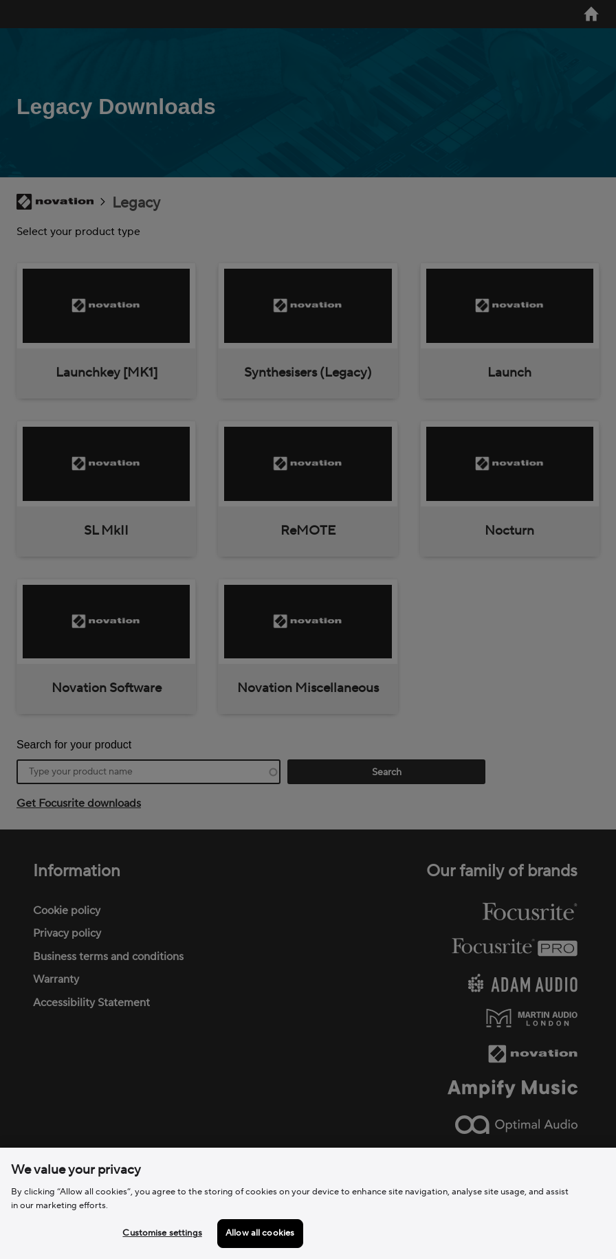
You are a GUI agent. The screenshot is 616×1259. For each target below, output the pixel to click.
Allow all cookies (260, 1232)
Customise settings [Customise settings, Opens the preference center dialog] (161, 1232)
